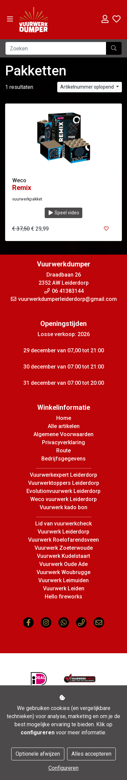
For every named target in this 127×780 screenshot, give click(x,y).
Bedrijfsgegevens (63, 458)
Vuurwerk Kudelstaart (63, 556)
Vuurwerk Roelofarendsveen (63, 540)
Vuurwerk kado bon (63, 507)
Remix (21, 188)
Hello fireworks (63, 596)
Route (63, 450)
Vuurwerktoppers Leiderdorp (63, 483)
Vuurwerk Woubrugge (63, 572)
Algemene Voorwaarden (63, 434)
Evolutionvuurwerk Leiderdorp (63, 491)
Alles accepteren (91, 754)
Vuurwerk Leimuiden (63, 580)
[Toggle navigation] (10, 19)
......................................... (63, 467)
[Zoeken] (55, 48)
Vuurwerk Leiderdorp (63, 531)
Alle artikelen (64, 426)
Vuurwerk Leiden (63, 588)
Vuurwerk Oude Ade (63, 564)
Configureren (63, 768)
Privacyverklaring (63, 442)
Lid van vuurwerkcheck (63, 523)
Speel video (64, 212)
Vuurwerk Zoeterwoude (64, 548)
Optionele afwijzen (38, 754)
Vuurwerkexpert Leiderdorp (63, 475)
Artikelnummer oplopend (87, 87)
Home (63, 418)
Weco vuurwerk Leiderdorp (63, 499)
